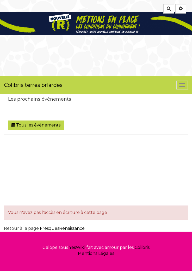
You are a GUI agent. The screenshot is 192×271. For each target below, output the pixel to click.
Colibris (142, 247)
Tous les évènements (35, 125)
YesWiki (77, 247)
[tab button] (96, 99)
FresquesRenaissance (62, 228)
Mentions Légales (96, 253)
